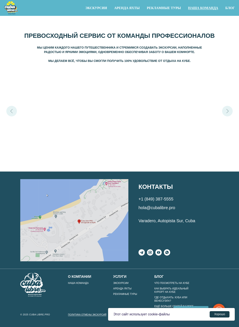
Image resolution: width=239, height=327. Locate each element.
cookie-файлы (159, 314)
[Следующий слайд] (227, 111)
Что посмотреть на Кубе (171, 283)
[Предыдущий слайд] (11, 111)
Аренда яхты (127, 8)
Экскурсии (96, 8)
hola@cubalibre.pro (157, 207)
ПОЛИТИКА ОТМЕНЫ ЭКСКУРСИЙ (87, 314)
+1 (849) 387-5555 (156, 199)
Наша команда (203, 8)
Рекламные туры (164, 8)
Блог (230, 8)
